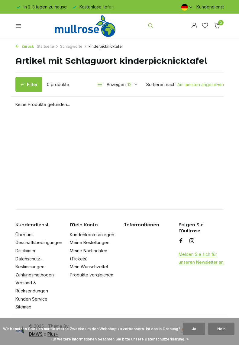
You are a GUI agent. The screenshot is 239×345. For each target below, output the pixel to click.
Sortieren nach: (161, 84)
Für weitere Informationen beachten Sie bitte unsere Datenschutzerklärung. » (119, 339)
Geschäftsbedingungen (38, 242)
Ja (194, 329)
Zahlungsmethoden (34, 274)
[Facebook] (181, 241)
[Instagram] (191, 241)
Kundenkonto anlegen (92, 234)
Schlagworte (73, 46)
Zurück (24, 46)
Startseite (47, 46)
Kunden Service (31, 298)
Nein (221, 329)
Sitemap (23, 306)
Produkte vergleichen (91, 274)
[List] (99, 84)
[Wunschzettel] (205, 25)
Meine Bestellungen (89, 242)
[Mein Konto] (194, 25)
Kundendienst (210, 6)
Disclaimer (25, 250)
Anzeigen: (117, 84)
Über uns (24, 234)
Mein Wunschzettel (89, 266)
